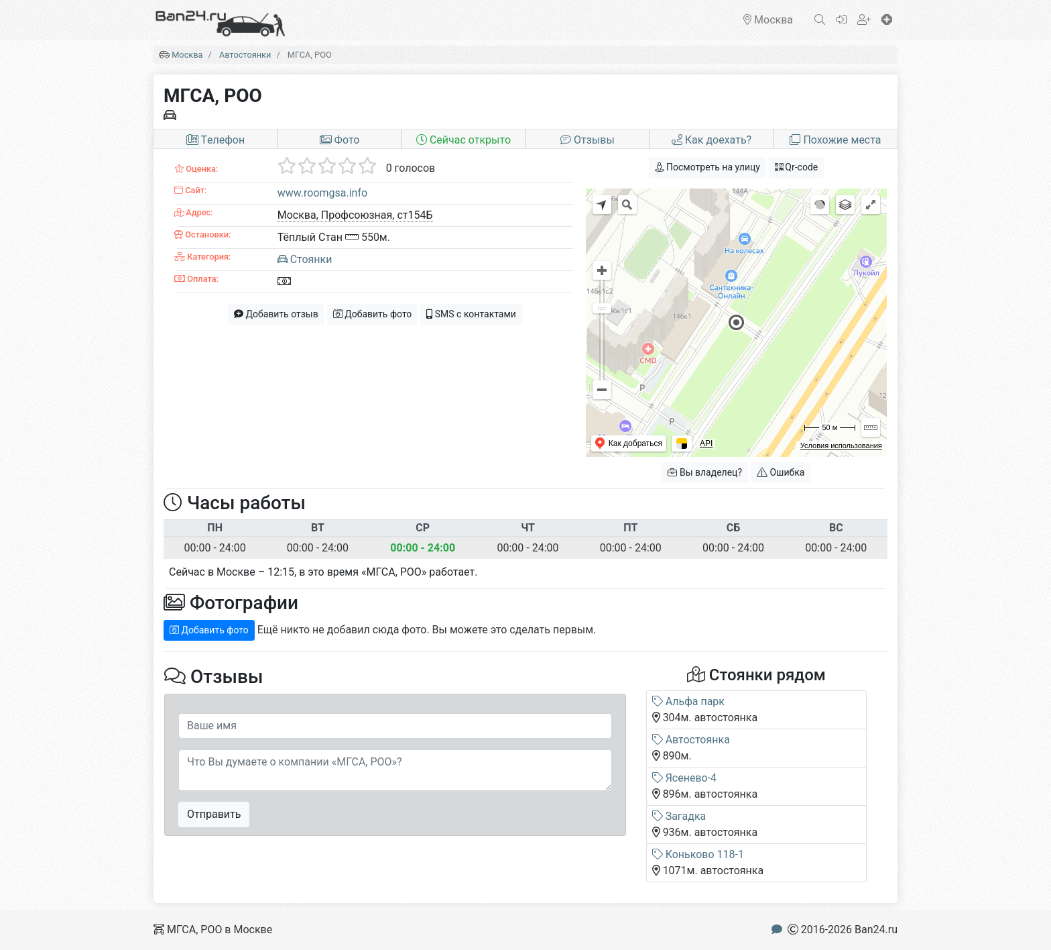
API (706, 443)
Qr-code (796, 167)
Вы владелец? (705, 472)
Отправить (214, 814)
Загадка (679, 816)
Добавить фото (372, 314)
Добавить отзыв (276, 314)
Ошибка (780, 472)
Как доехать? (711, 140)
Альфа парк (688, 701)
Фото (340, 140)
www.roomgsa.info (322, 193)
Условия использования (841, 445)
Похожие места (835, 140)
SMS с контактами (471, 314)
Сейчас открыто (463, 140)
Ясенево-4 (684, 778)
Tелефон (215, 140)
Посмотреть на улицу (707, 167)
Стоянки (304, 259)
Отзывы (587, 140)
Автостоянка (691, 739)
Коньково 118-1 (698, 854)
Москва (187, 55)
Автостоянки (245, 55)
